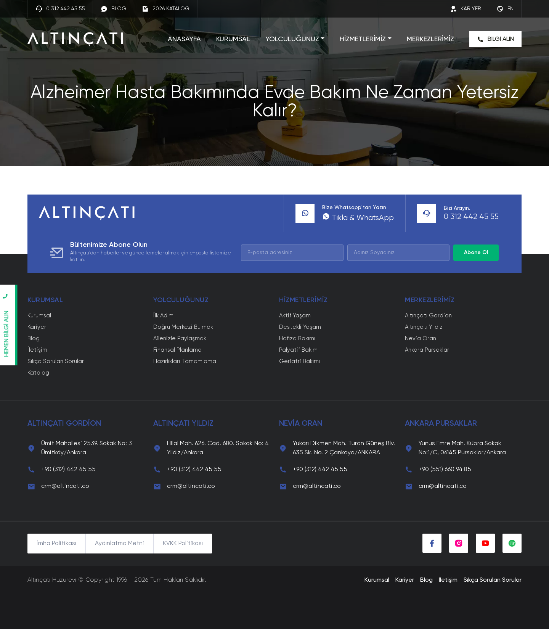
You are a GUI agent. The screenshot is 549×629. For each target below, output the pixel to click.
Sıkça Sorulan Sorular (55, 361)
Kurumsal (39, 316)
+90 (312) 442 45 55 (68, 470)
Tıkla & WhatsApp (358, 218)
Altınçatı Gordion (428, 316)
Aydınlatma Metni (119, 544)
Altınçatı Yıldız (424, 327)
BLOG (113, 8)
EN (505, 8)
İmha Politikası (56, 544)
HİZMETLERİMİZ (363, 39)
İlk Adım (163, 316)
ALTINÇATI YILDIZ (183, 424)
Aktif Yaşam (295, 316)
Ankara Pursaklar (427, 350)
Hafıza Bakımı (297, 338)
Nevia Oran (420, 338)
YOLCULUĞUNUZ (292, 39)
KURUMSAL (233, 39)
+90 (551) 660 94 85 (445, 470)
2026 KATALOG (165, 8)
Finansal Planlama (177, 350)
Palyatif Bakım (298, 350)
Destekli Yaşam (300, 327)
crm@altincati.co (65, 486)
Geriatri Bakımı (299, 361)
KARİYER (465, 8)
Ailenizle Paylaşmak (179, 338)
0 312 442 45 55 (60, 8)
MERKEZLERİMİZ (430, 39)
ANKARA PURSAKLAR (441, 424)
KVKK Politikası (183, 544)
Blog (33, 338)
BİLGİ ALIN (495, 39)
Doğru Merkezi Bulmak (183, 327)
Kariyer (36, 327)
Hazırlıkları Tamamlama (184, 361)
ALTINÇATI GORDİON (64, 424)
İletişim (37, 350)
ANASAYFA (184, 39)
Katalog (38, 373)
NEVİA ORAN (300, 424)
